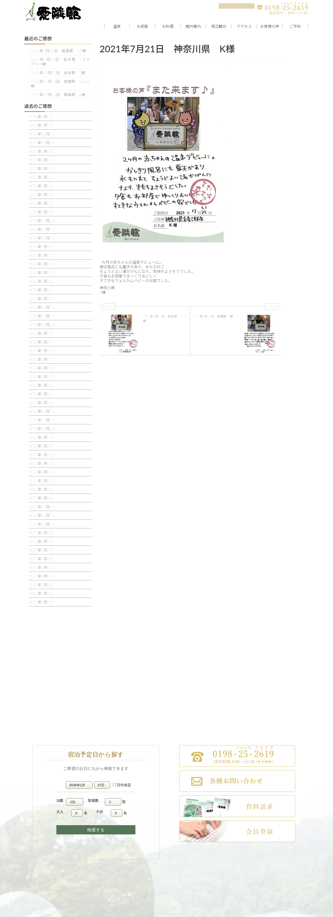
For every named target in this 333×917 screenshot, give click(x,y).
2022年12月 (42, 411)
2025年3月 (41, 194)
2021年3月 (41, 584)
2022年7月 (41, 446)
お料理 (168, 26)
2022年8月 (41, 437)
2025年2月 (41, 203)
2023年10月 (42, 324)
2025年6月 (41, 168)
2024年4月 (41, 272)
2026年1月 (41, 125)
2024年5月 (41, 264)
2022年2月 (41, 489)
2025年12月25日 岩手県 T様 (58, 72)
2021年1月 (41, 602)
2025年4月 (41, 186)
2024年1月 (41, 298)
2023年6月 (41, 359)
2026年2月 (41, 116)
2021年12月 (42, 506)
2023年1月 (41, 402)
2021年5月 (41, 567)
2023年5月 (41, 368)
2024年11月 (42, 229)
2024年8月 (41, 255)
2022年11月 (42, 420)
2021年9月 (41, 532)
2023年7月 (41, 350)
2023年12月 (42, 307)
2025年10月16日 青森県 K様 (58, 94)
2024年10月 (42, 238)
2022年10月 (42, 428)
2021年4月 (41, 576)
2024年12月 (42, 220)
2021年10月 (42, 524)
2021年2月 (41, 593)
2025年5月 (41, 177)
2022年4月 (41, 472)
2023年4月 (41, 376)
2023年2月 (41, 394)
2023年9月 (41, 333)
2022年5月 (41, 463)
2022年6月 (41, 454)
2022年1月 (41, 498)
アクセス (244, 26)
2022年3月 (41, 480)
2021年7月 (41, 550)
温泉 (117, 26)
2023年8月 (41, 342)
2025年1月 (41, 212)
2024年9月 (41, 246)
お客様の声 (269, 26)
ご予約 (295, 26)
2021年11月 (42, 515)
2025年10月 (42, 142)
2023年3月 (41, 385)
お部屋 (142, 26)
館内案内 (193, 26)
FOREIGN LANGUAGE (236, 6)
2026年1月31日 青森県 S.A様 (58, 50)
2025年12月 (42, 134)
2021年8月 (41, 541)
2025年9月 (41, 151)
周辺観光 (218, 26)
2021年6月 (41, 558)
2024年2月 (41, 290)
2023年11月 (42, 316)
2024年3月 (41, 281)
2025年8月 (41, 160)
